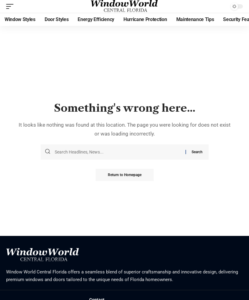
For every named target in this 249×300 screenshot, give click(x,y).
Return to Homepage (124, 175)
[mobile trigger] (11, 6)
